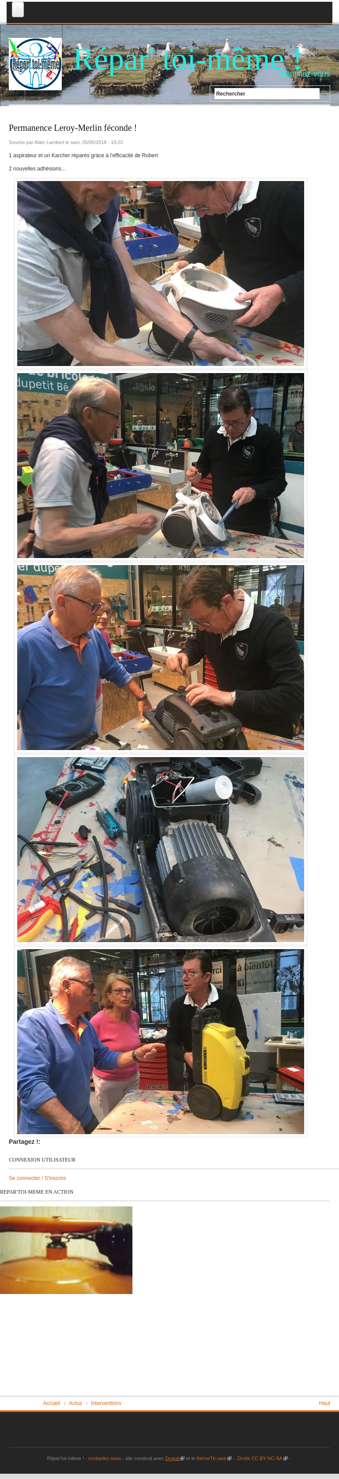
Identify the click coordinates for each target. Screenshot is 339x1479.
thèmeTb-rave (214, 1458)
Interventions (106, 1403)
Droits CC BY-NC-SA (262, 1458)
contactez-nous (104, 1458)
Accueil (51, 1403)
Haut (324, 1403)
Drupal (175, 1458)
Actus (75, 1403)
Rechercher (230, 93)
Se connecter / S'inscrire (37, 1178)
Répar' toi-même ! (188, 59)
